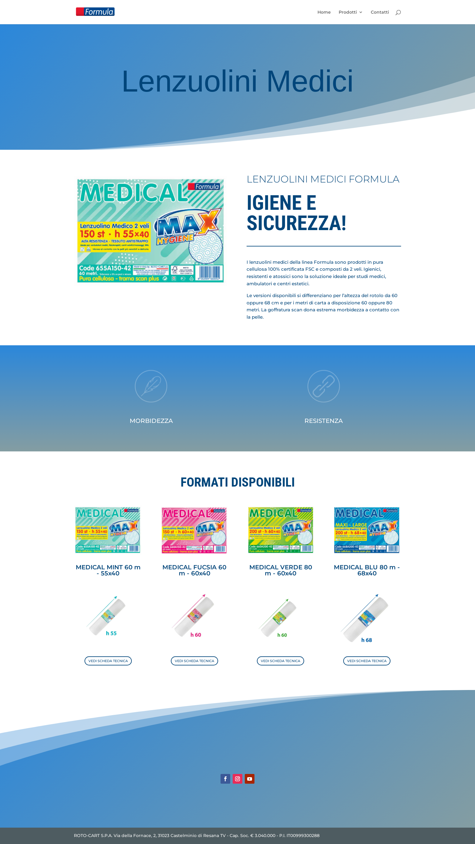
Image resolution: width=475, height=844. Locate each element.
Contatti (380, 12)
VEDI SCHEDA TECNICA (108, 661)
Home (324, 12)
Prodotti (348, 12)
